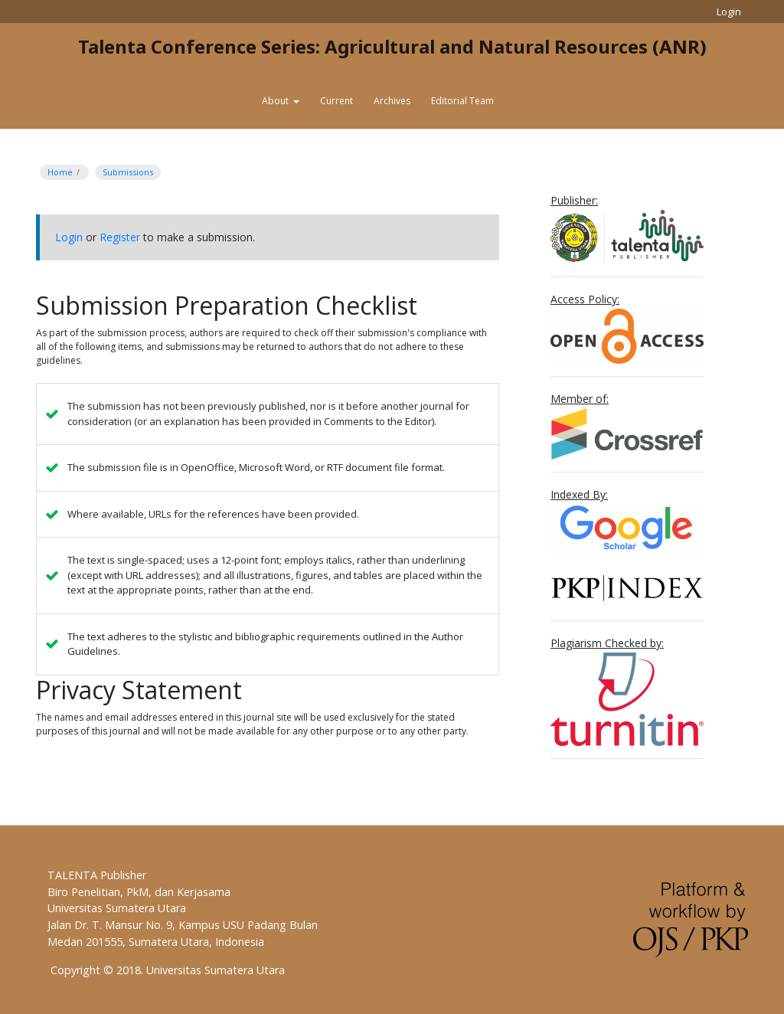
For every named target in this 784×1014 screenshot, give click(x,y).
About (276, 100)
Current (336, 100)
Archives (392, 100)
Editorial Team (462, 100)
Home (60, 172)
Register (120, 237)
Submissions (128, 172)
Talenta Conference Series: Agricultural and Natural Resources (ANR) (392, 46)
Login (729, 11)
